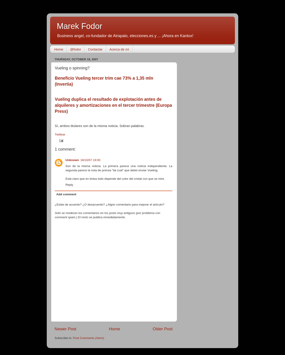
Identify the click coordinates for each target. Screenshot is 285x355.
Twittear (60, 134)
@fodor (75, 49)
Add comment (66, 194)
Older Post (163, 329)
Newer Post (65, 329)
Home (58, 49)
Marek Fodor (79, 26)
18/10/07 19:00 (90, 160)
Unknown (72, 160)
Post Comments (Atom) (88, 338)
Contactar (95, 49)
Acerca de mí (119, 49)
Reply (69, 184)
